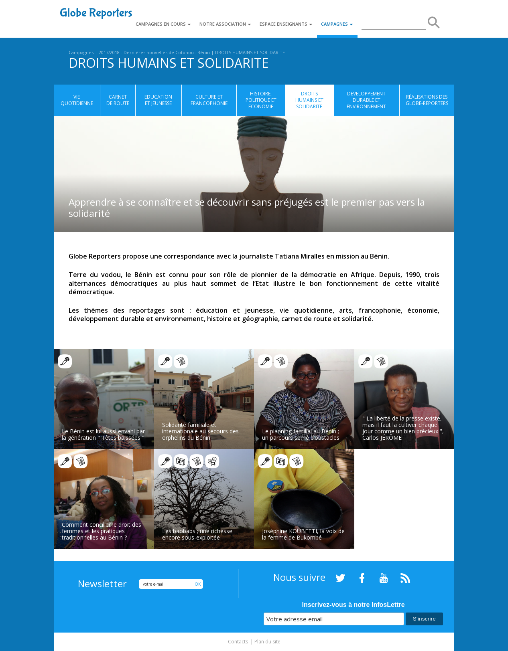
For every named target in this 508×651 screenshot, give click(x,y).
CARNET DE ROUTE (117, 100)
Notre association (225, 24)
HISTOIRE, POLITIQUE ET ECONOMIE (261, 100)
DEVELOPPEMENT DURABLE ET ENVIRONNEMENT (366, 100)
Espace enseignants (286, 24)
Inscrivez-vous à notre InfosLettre (353, 604)
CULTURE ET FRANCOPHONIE (209, 100)
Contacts (238, 641)
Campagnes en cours (163, 24)
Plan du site (267, 641)
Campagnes (337, 24)
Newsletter (102, 583)
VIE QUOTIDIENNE (77, 100)
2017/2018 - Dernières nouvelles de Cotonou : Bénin (154, 52)
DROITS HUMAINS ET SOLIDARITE (250, 52)
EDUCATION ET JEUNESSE (158, 100)
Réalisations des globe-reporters (427, 100)
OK (198, 584)
